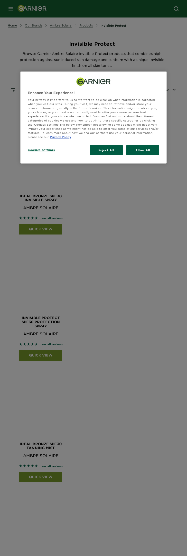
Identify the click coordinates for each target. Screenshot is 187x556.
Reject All (106, 150)
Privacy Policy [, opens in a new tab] (60, 137)
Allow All (142, 150)
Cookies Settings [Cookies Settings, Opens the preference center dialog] (41, 149)
